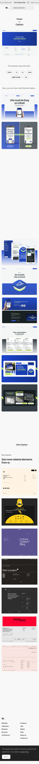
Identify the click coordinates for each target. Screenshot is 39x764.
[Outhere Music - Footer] (19, 629)
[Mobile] (19, 135)
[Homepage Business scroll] (19, 193)
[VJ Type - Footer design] (19, 658)
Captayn (19, 24)
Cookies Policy (24, 752)
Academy (23, 723)
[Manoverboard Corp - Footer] (19, 572)
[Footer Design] (19, 512)
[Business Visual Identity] (19, 397)
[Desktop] (19, 106)
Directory (5, 732)
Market (22, 729)
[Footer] (19, 481)
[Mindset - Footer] (19, 600)
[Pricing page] (19, 339)
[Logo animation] (19, 427)
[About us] (19, 281)
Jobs (21, 726)
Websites (5, 723)
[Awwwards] (6, 8)
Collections (5, 726)
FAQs (22, 732)
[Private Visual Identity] (19, 368)
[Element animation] (19, 222)
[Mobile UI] (19, 252)
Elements (5, 729)
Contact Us (23, 738)
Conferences (6, 735)
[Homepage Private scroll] (19, 164)
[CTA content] (19, 310)
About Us (23, 735)
